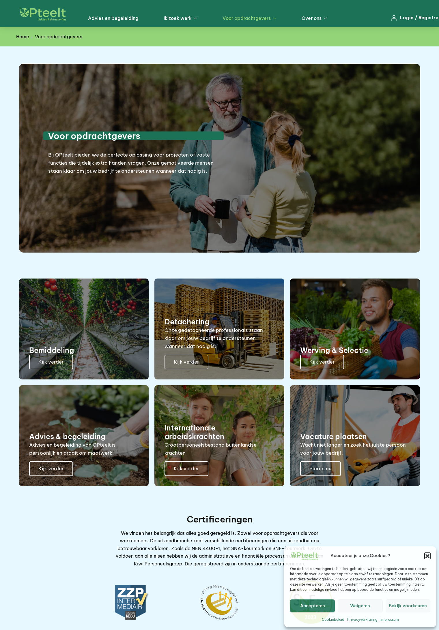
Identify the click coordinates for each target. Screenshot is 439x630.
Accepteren (312, 605)
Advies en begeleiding (113, 18)
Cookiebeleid (333, 619)
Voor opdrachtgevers (249, 18)
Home (22, 37)
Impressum (389, 619)
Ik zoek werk (180, 18)
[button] (427, 555)
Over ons (314, 18)
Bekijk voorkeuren (408, 605)
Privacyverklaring (362, 619)
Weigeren (360, 605)
